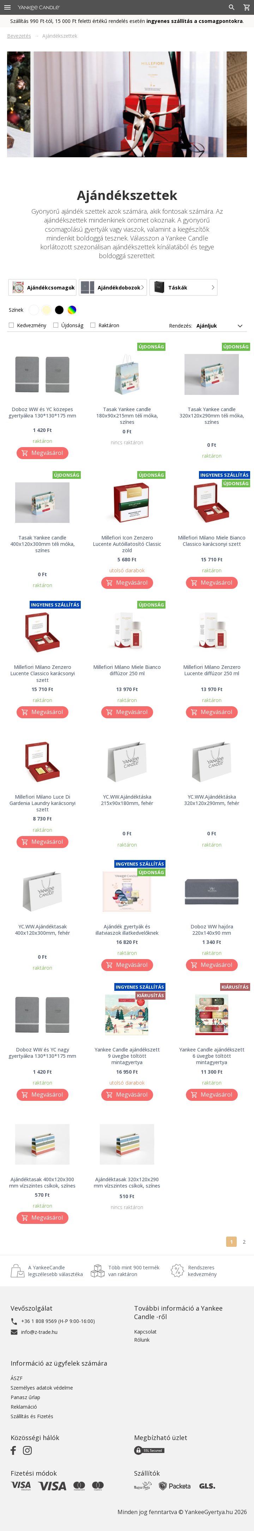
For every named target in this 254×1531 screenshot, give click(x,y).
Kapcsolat (145, 1331)
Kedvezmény (31, 325)
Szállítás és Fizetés (32, 1416)
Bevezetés (19, 35)
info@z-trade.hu (39, 1332)
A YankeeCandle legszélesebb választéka (55, 1270)
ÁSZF (17, 1378)
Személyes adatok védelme (42, 1387)
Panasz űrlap (25, 1397)
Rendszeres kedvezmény (202, 1270)
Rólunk (142, 1339)
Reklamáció (24, 1406)
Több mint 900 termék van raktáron (133, 1270)
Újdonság (72, 325)
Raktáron (108, 325)
